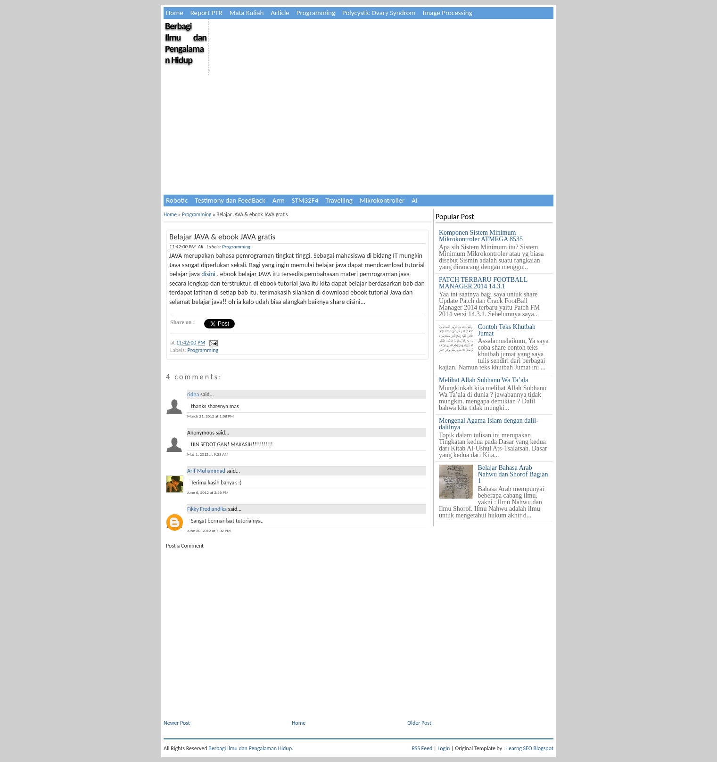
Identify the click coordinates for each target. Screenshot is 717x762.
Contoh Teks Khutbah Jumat (507, 330)
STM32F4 (305, 200)
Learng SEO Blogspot (529, 748)
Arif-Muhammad (206, 470)
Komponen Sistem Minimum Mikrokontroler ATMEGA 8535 (481, 236)
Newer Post (177, 723)
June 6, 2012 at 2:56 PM (208, 492)
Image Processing (447, 12)
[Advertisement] (380, 85)
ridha (193, 394)
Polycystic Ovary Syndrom (378, 12)
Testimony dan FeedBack (230, 200)
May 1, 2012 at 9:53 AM (207, 454)
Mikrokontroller (382, 200)
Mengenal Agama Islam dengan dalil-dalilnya (488, 424)
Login (443, 748)
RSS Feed (422, 748)
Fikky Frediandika (207, 509)
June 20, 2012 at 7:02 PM (209, 530)
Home (174, 12)
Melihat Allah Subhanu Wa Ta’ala (483, 380)
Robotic (177, 200)
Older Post (419, 723)
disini (208, 274)
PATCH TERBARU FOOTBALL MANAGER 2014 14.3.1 (483, 283)
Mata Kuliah (247, 12)
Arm (278, 200)
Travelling (339, 200)
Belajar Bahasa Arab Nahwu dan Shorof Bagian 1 (513, 474)
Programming (316, 12)
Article (280, 12)
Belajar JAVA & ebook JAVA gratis (222, 237)
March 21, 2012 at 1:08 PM (210, 415)
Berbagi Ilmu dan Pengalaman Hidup (185, 43)
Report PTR (206, 12)
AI (414, 200)
